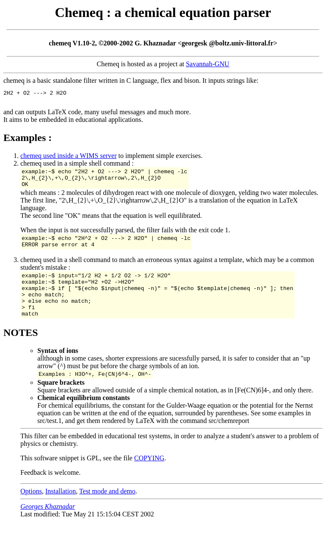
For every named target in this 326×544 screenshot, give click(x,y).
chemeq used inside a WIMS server (68, 158)
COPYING (149, 477)
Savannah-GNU (207, 64)
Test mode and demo (107, 510)
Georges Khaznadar (47, 525)
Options (31, 510)
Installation (60, 510)
